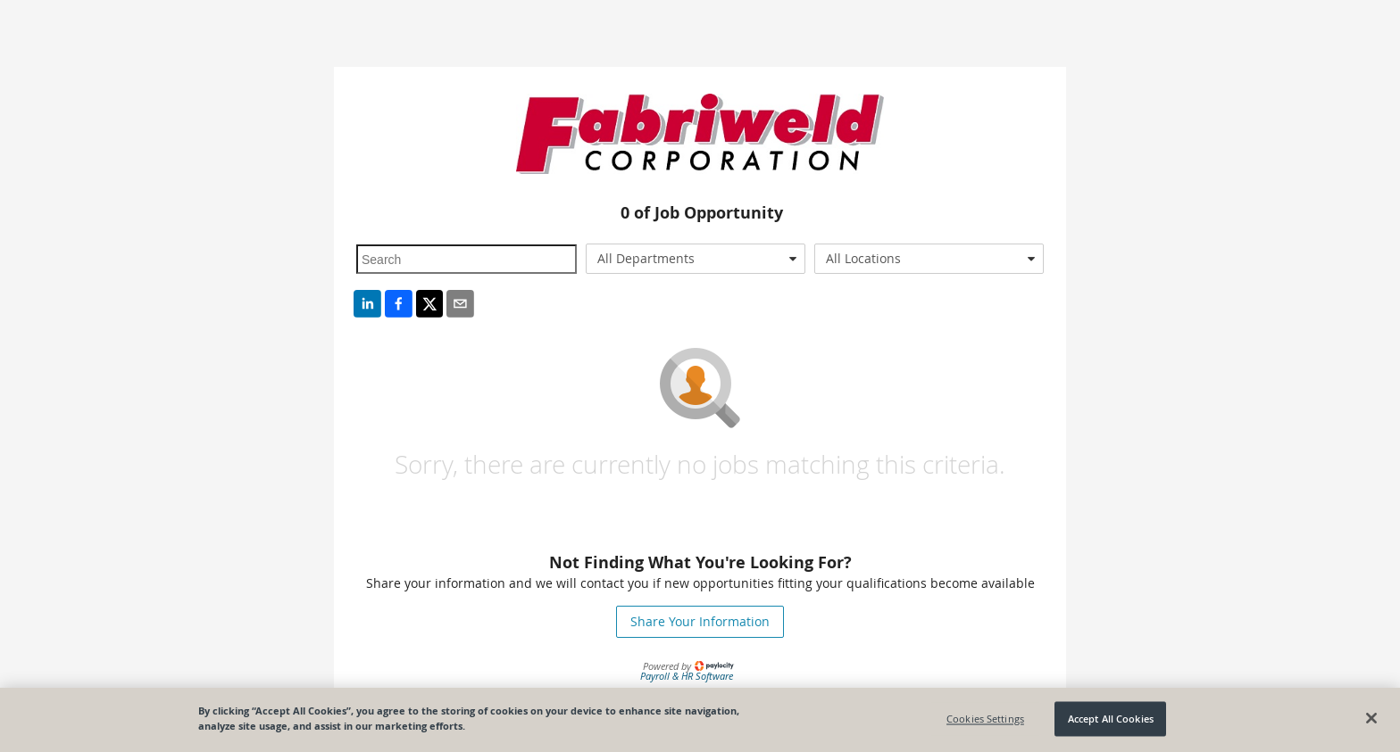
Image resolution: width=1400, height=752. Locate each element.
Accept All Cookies (1111, 718)
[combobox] (696, 259)
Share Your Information (700, 621)
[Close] (1371, 718)
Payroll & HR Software (686, 675)
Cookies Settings (985, 718)
